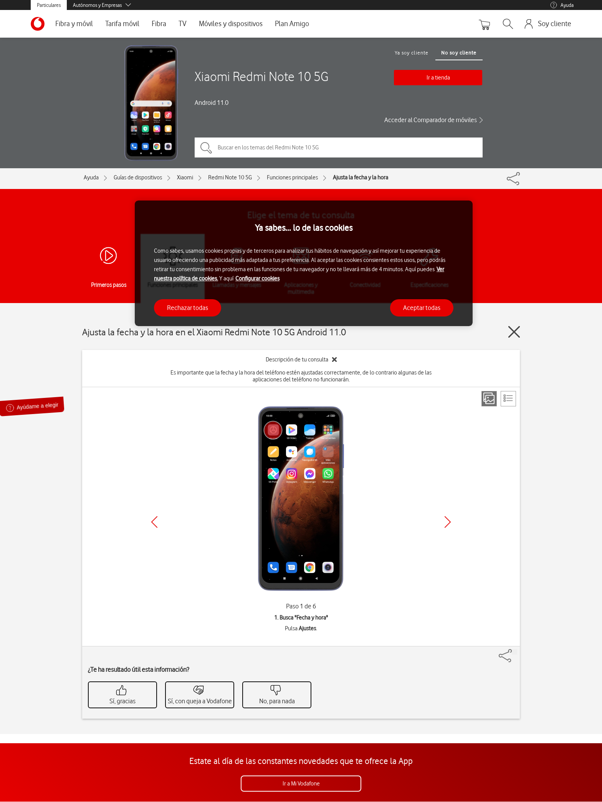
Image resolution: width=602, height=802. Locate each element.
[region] (304, 263)
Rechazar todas (187, 308)
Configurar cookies (257, 278)
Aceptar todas (421, 308)
